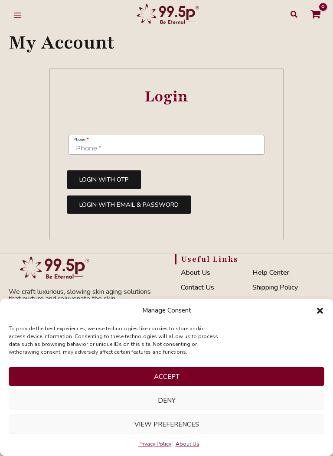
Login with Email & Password (129, 204)
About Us (187, 443)
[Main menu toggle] (17, 15)
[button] (320, 310)
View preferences (166, 424)
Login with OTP (104, 179)
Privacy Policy (154, 443)
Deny (167, 400)
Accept (167, 376)
